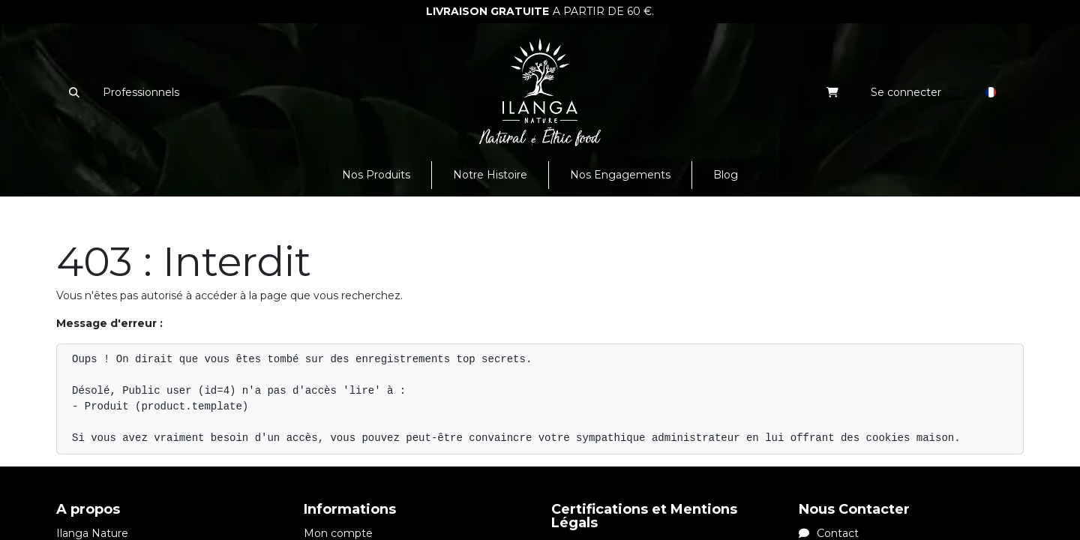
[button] (74, 92)
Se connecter (906, 92)
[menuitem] (376, 175)
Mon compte (338, 533)
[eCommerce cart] (832, 92)
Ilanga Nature (92, 533)
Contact (829, 533)
